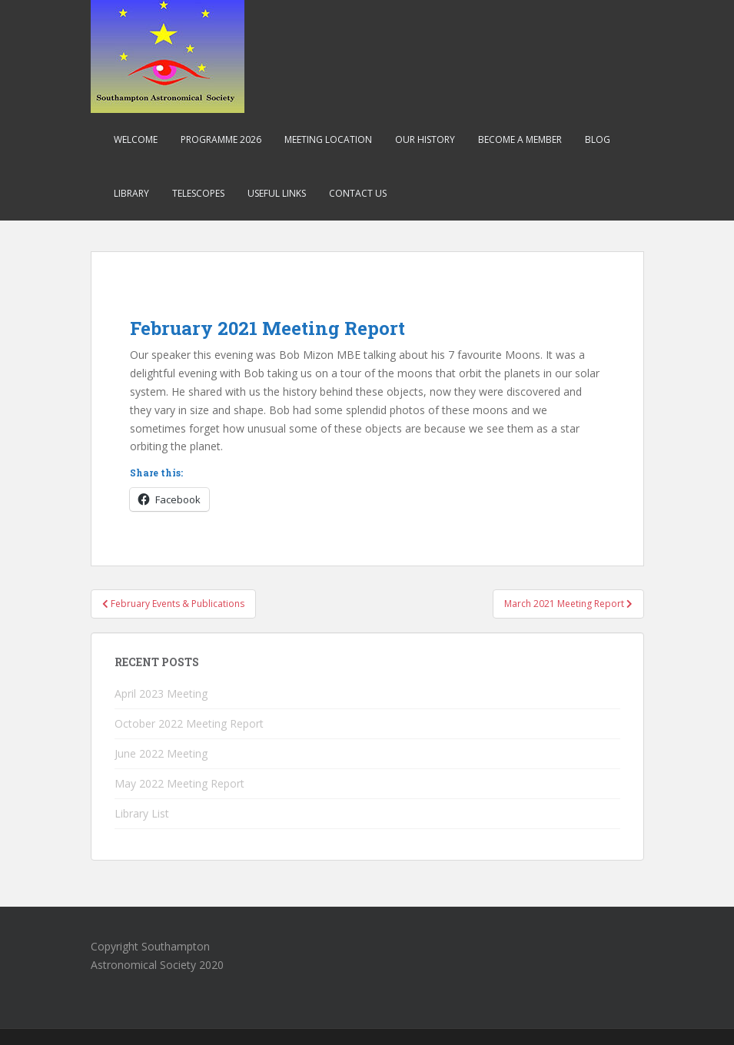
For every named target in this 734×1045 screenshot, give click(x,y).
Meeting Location (328, 139)
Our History (425, 139)
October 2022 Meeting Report (189, 723)
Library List (142, 813)
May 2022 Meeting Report (179, 783)
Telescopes (198, 193)
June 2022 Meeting (161, 753)
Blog (597, 139)
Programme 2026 (221, 139)
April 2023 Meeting (161, 693)
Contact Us (358, 193)
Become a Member (520, 139)
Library (131, 193)
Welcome (136, 139)
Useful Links (276, 193)
